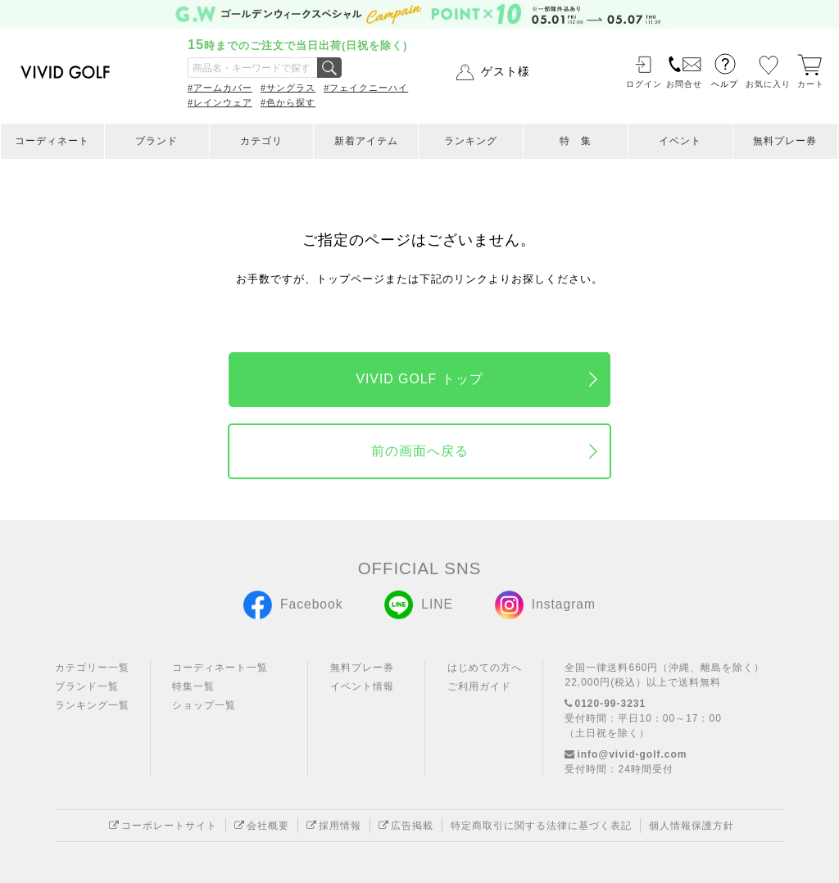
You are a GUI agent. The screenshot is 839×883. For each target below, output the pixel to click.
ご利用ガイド (479, 686)
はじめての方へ (484, 667)
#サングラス (288, 88)
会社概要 (261, 825)
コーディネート (52, 141)
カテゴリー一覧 (92, 667)
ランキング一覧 (92, 705)
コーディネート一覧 (220, 667)
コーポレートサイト (163, 825)
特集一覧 (193, 686)
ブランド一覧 (87, 686)
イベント (680, 141)
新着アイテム (366, 141)
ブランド (156, 141)
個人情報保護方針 (691, 825)
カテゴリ (261, 141)
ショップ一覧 (204, 705)
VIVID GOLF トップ (419, 379)
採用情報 (333, 825)
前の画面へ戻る (420, 451)
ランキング (470, 141)
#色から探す (288, 102)
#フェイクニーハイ (366, 88)
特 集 (576, 141)
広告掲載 (406, 825)
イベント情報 (362, 686)
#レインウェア (220, 102)
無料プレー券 (785, 141)
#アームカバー (220, 88)
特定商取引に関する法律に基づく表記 (541, 825)
